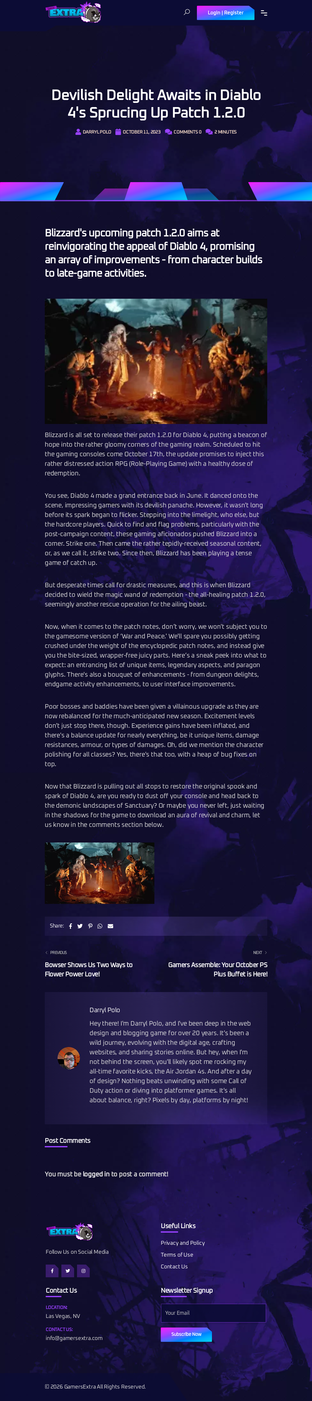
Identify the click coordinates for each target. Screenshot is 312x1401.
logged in (96, 1174)
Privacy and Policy (183, 1243)
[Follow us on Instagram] (83, 1271)
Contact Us (174, 1267)
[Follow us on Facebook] (52, 1271)
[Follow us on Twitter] (67, 1271)
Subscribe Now (186, 1334)
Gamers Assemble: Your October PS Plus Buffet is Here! (215, 963)
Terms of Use (177, 1255)
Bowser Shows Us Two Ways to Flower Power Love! (96, 963)
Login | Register (226, 13)
